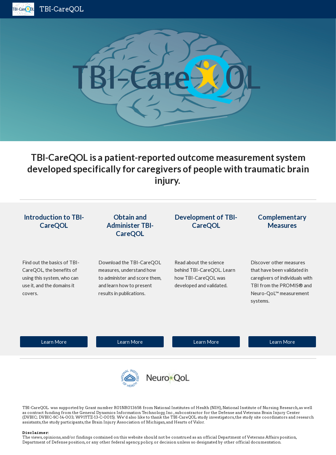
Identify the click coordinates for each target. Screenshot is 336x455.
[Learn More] (54, 341)
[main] (168, 169)
